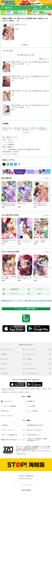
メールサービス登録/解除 (8, 406)
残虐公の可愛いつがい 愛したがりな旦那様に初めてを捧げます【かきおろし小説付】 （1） (30, 63)
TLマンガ (10, 142)
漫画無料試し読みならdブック (8, 300)
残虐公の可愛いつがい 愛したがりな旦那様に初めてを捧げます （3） (31, 92)
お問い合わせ (5, 411)
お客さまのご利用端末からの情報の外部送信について (37, 439)
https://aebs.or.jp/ (21, 453)
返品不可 (17, 28)
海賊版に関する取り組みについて (11, 439)
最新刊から (47, 58)
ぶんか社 (9, 139)
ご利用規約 (4, 425)
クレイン (24, 24)
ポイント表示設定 (32, 411)
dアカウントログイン (7, 416)
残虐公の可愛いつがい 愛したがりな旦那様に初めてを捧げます (24, 149)
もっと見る (45, 178)
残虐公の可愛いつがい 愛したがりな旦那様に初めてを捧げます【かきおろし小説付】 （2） (30, 77)
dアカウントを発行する (26, 475)
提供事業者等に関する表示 (35, 425)
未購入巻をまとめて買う (27, 55)
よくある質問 (31, 406)
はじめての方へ (7, 401)
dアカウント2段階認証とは (9, 435)
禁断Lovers (11, 144)
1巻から (41, 58)
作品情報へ (25, 45)
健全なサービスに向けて (34, 430)
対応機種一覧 (31, 401)
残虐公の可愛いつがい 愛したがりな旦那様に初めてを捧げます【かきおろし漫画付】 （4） (30, 106)
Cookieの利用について (33, 435)
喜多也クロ (18, 24)
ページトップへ (26, 485)
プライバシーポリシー (7, 430)
